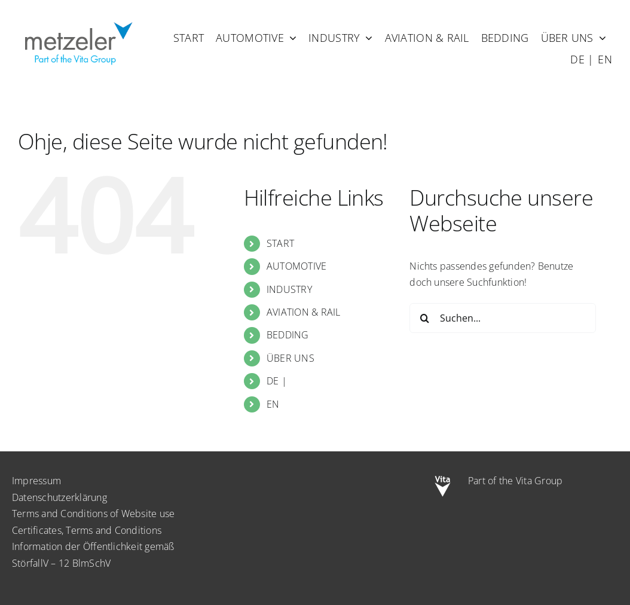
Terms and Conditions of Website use (93, 513)
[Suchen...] (502, 318)
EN (273, 404)
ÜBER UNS (290, 358)
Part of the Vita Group (515, 480)
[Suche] (424, 318)
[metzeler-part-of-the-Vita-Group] (77, 19)
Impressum (36, 480)
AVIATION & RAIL (304, 312)
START (280, 243)
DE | (277, 380)
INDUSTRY (289, 289)
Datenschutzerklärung (59, 497)
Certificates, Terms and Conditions (86, 530)
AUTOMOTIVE (296, 266)
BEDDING (288, 334)
